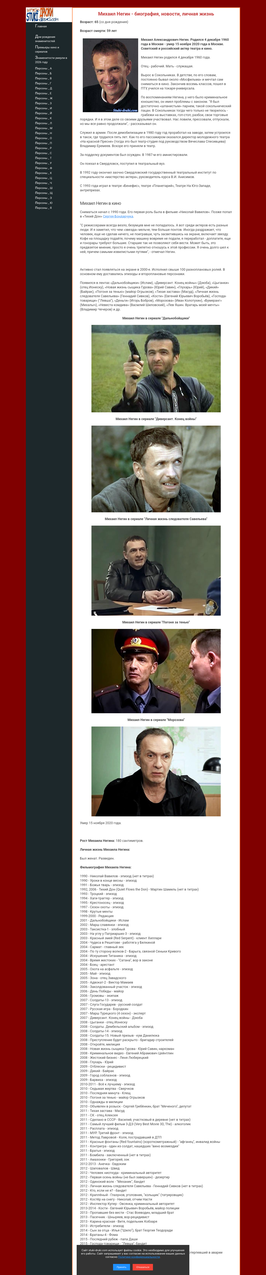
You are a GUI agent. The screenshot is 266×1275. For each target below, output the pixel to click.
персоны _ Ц (43, 177)
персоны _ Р (43, 147)
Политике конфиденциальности (139, 1257)
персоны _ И (43, 107)
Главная (41, 25)
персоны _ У (43, 162)
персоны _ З (43, 102)
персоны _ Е (43, 92)
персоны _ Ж (43, 97)
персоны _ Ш (43, 187)
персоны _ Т (43, 157)
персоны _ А (43, 67)
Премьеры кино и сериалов (47, 49)
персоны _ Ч (43, 182)
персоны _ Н (43, 132)
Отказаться (142, 1267)
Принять (121, 1267)
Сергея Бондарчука (118, 216)
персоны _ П (43, 142)
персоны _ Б (43, 72)
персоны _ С (43, 152)
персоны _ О (43, 137)
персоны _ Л (43, 122)
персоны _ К (43, 117)
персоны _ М (43, 127)
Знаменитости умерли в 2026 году (51, 59)
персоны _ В (43, 77)
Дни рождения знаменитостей (45, 38)
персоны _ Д (43, 87)
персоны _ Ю (43, 202)
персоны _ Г (43, 82)
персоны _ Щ (44, 192)
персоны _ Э (43, 197)
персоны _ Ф (43, 167)
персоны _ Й (43, 112)
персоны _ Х (43, 172)
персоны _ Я (43, 207)
